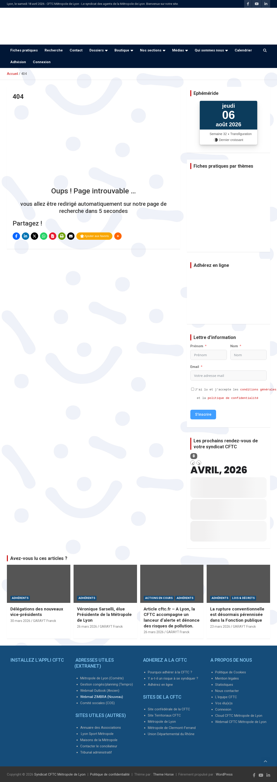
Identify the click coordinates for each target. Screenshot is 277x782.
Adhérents (20, 598)
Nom (234, 346)
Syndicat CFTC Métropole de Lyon (60, 774)
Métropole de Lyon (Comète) (102, 678)
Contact (76, 50)
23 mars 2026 (220, 626)
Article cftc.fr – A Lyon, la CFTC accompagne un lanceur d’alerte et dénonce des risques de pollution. (172, 617)
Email (194, 367)
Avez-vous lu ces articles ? (38, 558)
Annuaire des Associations (100, 728)
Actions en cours (159, 598)
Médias (178, 50)
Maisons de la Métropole (98, 740)
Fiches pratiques (24, 50)
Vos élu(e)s (224, 703)
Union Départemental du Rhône (171, 734)
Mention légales (227, 678)
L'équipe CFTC (226, 697)
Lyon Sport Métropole (97, 734)
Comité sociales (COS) (97, 703)
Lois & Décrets (243, 598)
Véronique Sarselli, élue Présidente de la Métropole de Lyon (104, 614)
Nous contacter (227, 691)
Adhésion (18, 62)
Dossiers (96, 50)
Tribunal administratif (96, 752)
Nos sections (150, 50)
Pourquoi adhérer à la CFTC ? (170, 672)
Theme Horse (163, 774)
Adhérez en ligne (160, 685)
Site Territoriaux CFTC (164, 715)
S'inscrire (203, 414)
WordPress (224, 774)
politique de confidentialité (233, 398)
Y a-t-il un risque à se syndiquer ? (173, 678)
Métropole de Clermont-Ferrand (172, 728)
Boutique (121, 50)
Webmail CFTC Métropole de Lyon (240, 722)
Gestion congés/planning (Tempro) (106, 684)
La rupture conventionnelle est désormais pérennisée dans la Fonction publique (237, 614)
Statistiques (224, 685)
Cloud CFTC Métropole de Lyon (238, 716)
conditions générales (258, 389)
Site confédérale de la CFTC (169, 709)
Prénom (196, 346)
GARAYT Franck (44, 621)
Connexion (42, 62)
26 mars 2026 (87, 626)
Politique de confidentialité (110, 774)
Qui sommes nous (209, 50)
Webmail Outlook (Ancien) (99, 691)
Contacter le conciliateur (98, 746)
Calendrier (243, 50)
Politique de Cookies (230, 672)
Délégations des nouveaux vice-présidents (36, 611)
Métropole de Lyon (162, 722)
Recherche (54, 50)
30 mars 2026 (20, 621)
